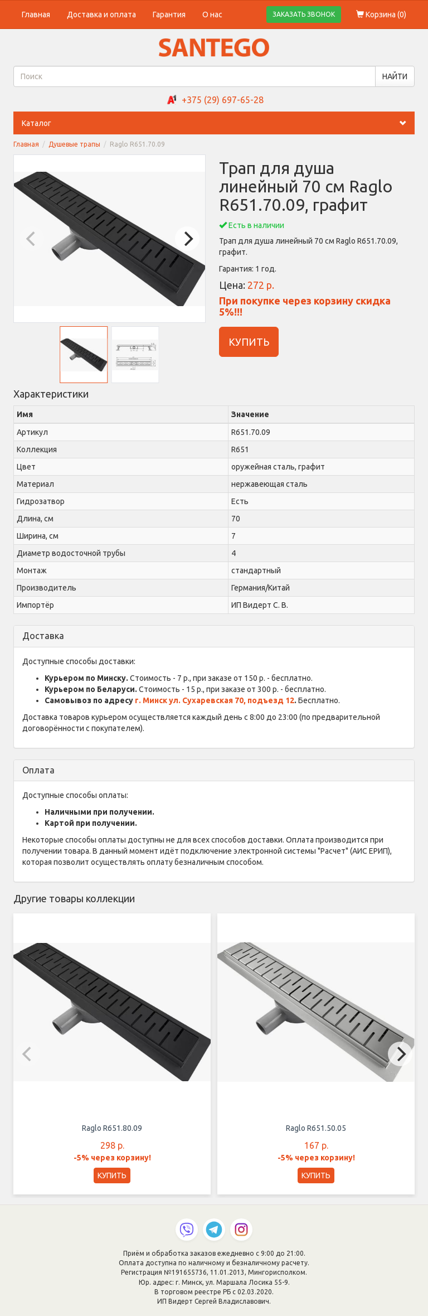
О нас (212, 14)
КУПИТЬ (248, 341)
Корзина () (381, 14)
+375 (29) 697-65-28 (223, 100)
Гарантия (169, 14)
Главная (36, 14)
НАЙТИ (394, 76)
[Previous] (32, 238)
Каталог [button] (218, 123)
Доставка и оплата (101, 14)
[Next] (187, 238)
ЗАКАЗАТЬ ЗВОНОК (304, 14)
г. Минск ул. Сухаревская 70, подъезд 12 (214, 700)
